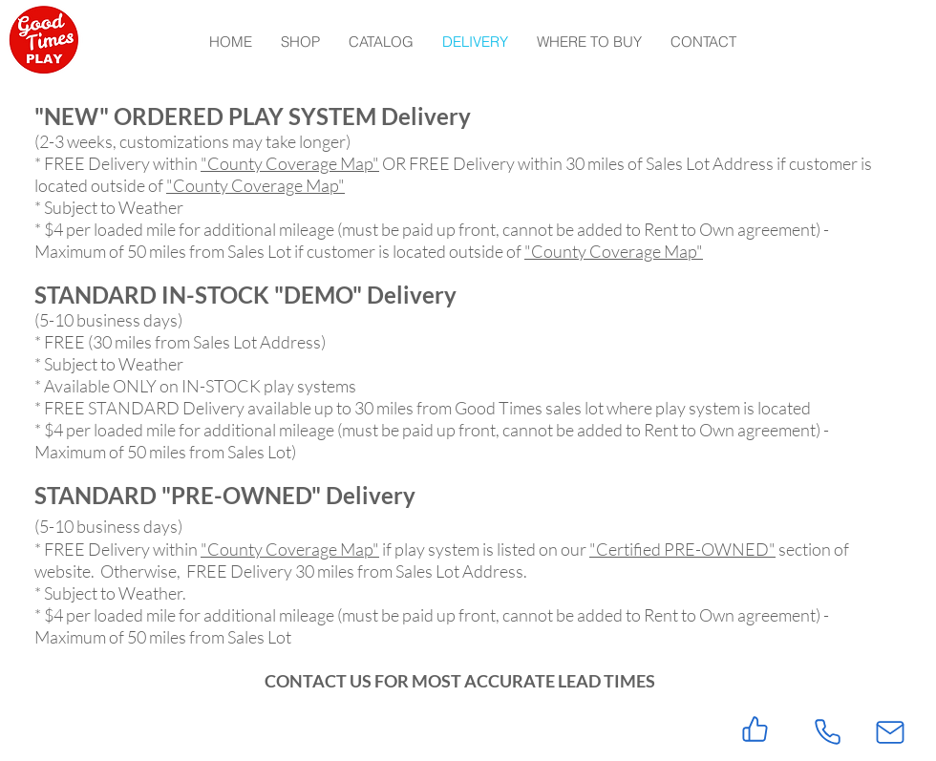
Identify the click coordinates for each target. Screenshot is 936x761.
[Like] (755, 729)
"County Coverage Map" (290, 163)
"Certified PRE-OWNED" (682, 549)
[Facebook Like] (124, 727)
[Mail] (890, 732)
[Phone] (827, 732)
